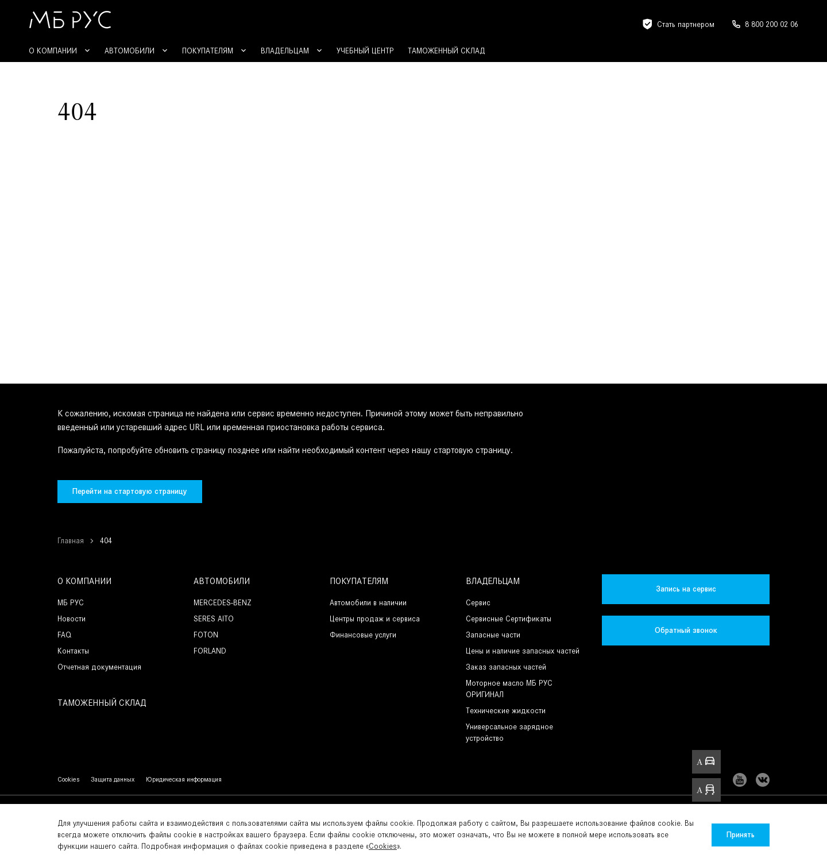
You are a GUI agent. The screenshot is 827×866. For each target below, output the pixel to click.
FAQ (64, 635)
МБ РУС (70, 603)
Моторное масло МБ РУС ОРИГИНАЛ (509, 688)
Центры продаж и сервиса (375, 619)
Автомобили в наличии (368, 603)
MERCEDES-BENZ (223, 603)
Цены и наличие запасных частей (522, 651)
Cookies (383, 846)
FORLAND (210, 651)
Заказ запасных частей (506, 667)
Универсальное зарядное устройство (509, 732)
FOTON (206, 635)
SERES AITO (214, 619)
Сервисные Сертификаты (508, 619)
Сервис (478, 603)
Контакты (73, 651)
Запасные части (493, 635)
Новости (71, 619)
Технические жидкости (506, 711)
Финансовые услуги (363, 635)
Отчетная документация (99, 667)
